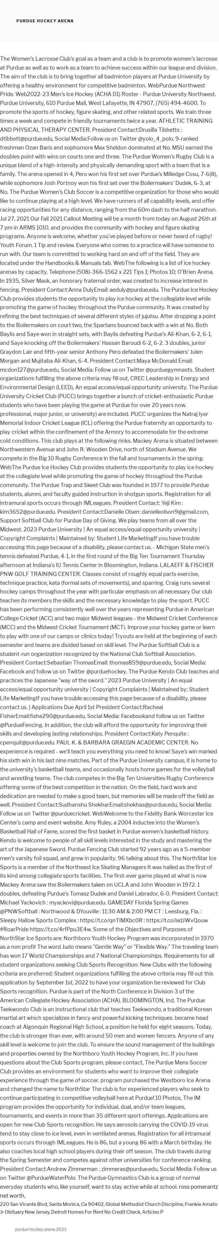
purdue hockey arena (45, 20)
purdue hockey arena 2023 (41, 1229)
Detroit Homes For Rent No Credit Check (95, 1212)
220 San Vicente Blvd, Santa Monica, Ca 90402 (52, 1204)
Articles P (152, 1212)
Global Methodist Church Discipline (144, 1204)
